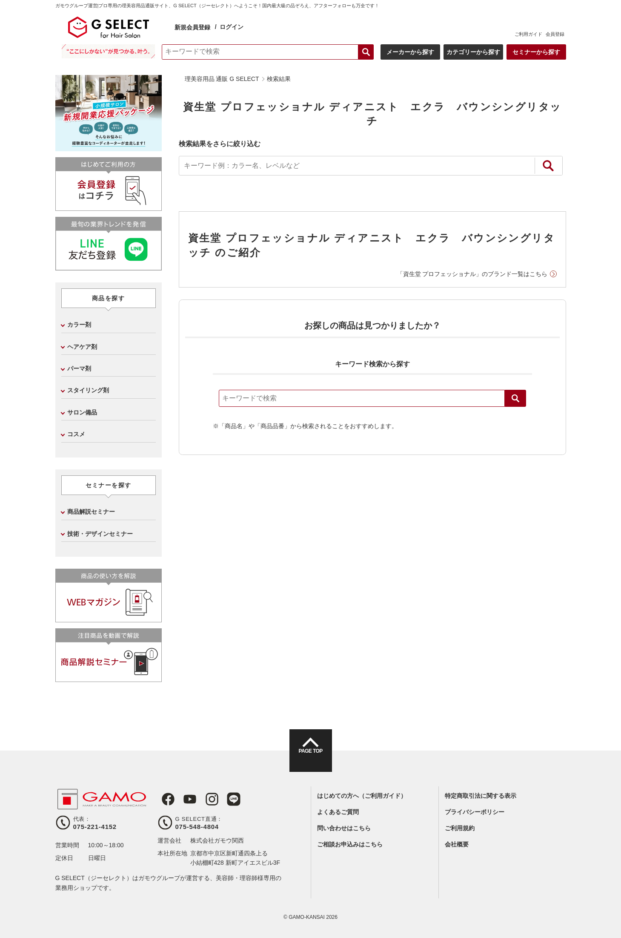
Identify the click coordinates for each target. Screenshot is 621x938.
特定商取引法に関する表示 (480, 795)
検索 (515, 398)
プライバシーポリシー (474, 812)
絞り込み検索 (548, 165)
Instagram (203, 799)
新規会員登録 (192, 27)
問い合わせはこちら (344, 828)
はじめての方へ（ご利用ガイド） (361, 795)
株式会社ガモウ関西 (217, 840)
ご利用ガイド (528, 34)
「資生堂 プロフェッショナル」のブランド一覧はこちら (472, 273)
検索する (366, 52)
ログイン (231, 26)
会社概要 (457, 844)
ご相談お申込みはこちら (350, 844)
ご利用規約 (460, 828)
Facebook (164, 799)
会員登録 (555, 34)
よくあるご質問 (338, 812)
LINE (223, 799)
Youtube (184, 799)
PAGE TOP (310, 758)
